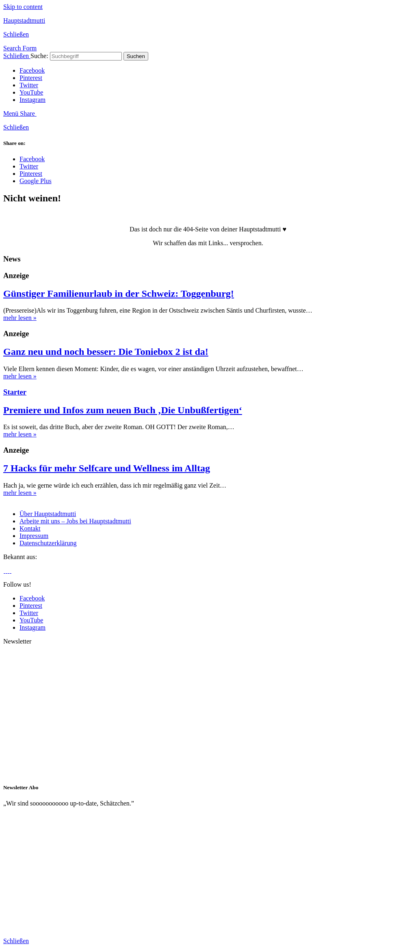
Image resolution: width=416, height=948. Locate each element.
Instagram (33, 99)
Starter (14, 392)
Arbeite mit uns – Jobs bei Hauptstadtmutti (75, 521)
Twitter (29, 85)
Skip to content (23, 6)
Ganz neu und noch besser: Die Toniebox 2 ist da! (105, 351)
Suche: (39, 55)
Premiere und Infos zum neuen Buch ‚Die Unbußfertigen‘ (122, 410)
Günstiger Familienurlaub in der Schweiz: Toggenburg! (118, 293)
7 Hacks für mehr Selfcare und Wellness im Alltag (106, 468)
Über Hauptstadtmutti (48, 513)
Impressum (34, 535)
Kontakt (30, 528)
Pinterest (31, 77)
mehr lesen (20, 317)
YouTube (31, 92)
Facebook (32, 70)
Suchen (136, 56)
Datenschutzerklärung (48, 543)
